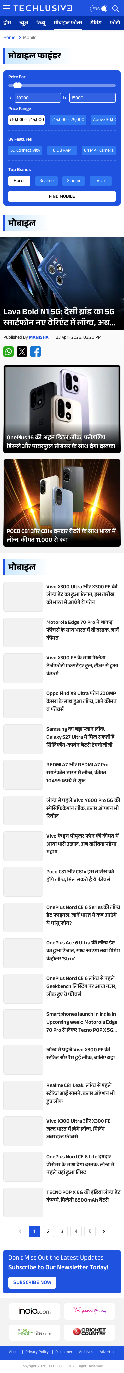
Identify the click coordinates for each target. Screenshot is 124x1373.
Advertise (107, 1352)
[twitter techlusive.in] (22, 351)
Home (9, 38)
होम (7, 23)
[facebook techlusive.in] (35, 351)
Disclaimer (63, 1352)
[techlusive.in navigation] (7, 8)
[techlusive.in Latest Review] (62, 283)
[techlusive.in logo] (42, 9)
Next (103, 1231)
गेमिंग (96, 23)
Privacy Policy (37, 1352)
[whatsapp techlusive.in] (8, 351)
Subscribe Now (32, 1283)
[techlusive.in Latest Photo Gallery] (62, 409)
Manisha (39, 338)
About (14, 1352)
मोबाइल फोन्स (68, 23)
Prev (20, 1231)
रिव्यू (40, 23)
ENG (96, 9)
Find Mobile (62, 197)
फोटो (115, 23)
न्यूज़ (23, 23)
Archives (86, 1352)
